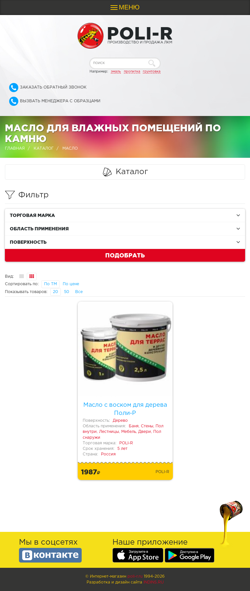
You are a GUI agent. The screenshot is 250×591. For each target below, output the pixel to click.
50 (66, 292)
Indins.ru (153, 582)
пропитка (132, 71)
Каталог (44, 148)
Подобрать (125, 255)
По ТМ (50, 284)
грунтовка (151, 71)
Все (79, 292)
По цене (71, 284)
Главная (15, 148)
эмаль (116, 71)
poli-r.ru (134, 576)
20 (55, 292)
